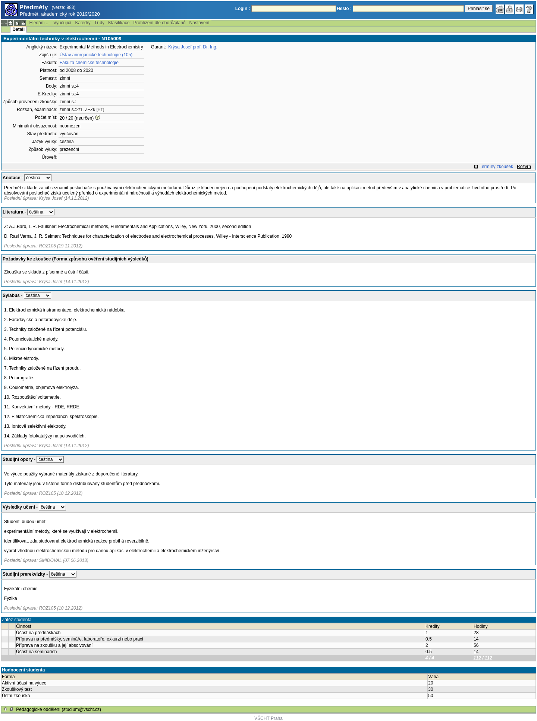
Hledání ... (39, 22)
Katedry (82, 22)
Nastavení (199, 22)
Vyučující (62, 22)
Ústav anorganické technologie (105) (96, 54)
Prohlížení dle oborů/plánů (159, 22)
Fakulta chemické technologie (89, 62)
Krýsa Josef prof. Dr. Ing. (192, 47)
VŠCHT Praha (268, 718)
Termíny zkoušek (496, 166)
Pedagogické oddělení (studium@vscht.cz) (58, 709)
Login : (242, 8)
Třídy (99, 22)
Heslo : (344, 8)
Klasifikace (118, 22)
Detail (18, 29)
